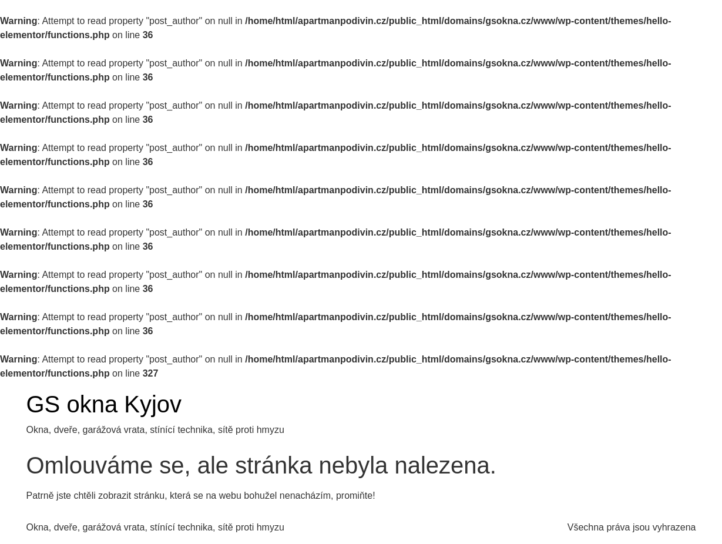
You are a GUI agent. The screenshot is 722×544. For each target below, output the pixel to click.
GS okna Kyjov (104, 404)
